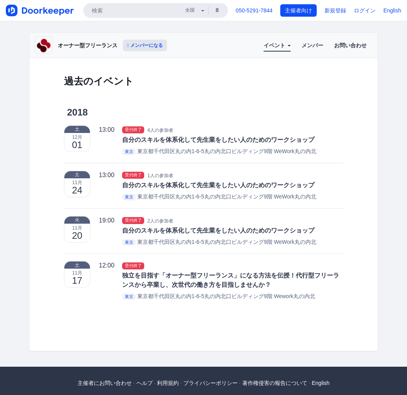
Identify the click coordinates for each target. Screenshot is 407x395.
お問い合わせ (350, 45)
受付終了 (133, 130)
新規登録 (335, 10)
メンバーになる (145, 45)
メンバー (312, 45)
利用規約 (168, 383)
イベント (277, 45)
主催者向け (298, 10)
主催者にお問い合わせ (105, 383)
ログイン (365, 10)
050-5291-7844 (254, 10)
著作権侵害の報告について (274, 383)
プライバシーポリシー (210, 383)
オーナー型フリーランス (87, 45)
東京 (129, 151)
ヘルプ (144, 383)
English (392, 10)
